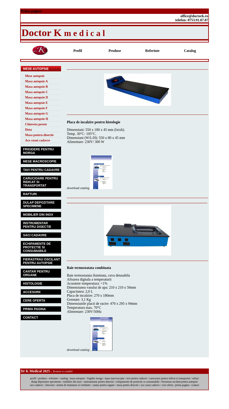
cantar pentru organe (103, 385)
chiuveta (49, 385)
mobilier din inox (72, 381)
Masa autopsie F (36, 108)
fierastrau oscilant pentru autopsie (179, 381)
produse (42, 378)
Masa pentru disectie (39, 135)
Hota (28, 129)
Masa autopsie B (36, 86)
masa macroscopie (114, 378)
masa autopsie (77, 378)
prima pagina (182, 385)
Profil (77, 51)
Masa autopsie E (36, 102)
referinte (53, 378)
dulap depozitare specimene (46, 381)
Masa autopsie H (36, 119)
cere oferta (167, 385)
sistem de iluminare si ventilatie (73, 385)
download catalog (78, 188)
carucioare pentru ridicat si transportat (169, 378)
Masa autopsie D (36, 97)
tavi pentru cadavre (137, 378)
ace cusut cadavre (150, 385)
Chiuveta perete (36, 124)
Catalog (190, 51)
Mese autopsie (35, 76)
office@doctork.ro (194, 16)
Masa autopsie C (36, 92)
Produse (114, 51)
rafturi (195, 378)
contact (195, 385)
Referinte (152, 51)
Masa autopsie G (36, 113)
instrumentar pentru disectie (99, 381)
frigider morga (94, 378)
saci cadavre (37, 385)
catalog (64, 378)
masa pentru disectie (128, 385)
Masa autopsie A (36, 81)
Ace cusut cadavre (37, 140)
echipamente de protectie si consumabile (137, 381)
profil (33, 378)
